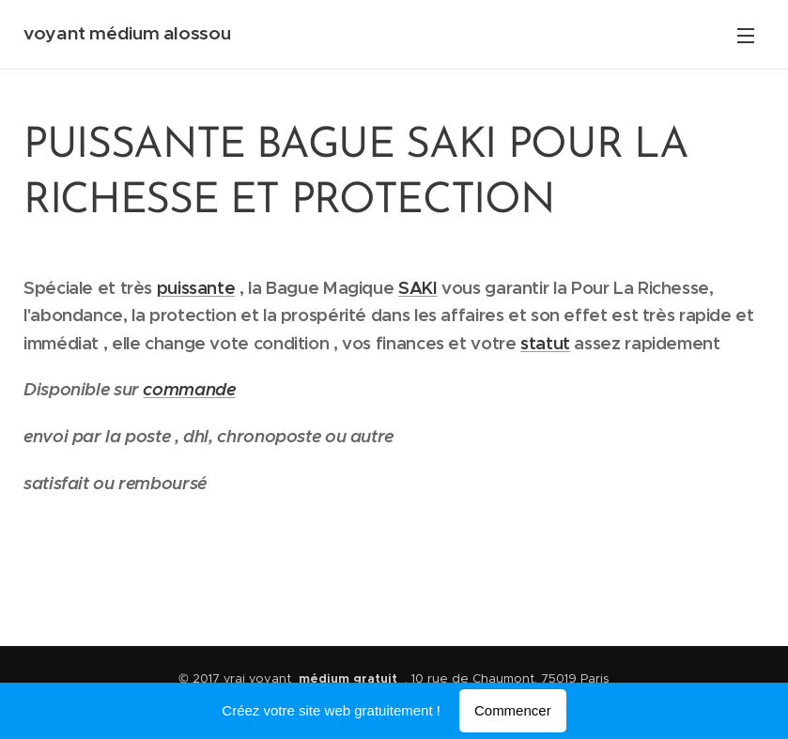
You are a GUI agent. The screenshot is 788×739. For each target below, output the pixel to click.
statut (545, 343)
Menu (745, 36)
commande (189, 389)
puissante (196, 288)
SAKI (418, 288)
